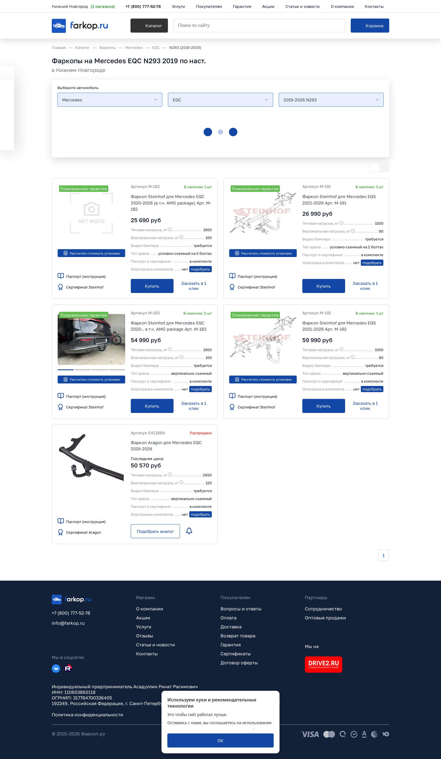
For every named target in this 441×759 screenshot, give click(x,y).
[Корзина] (370, 26)
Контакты (147, 653)
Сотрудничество (323, 609)
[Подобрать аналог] (155, 531)
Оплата (228, 618)
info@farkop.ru (68, 623)
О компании (149, 609)
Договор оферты (239, 662)
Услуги (143, 627)
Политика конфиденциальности (87, 714)
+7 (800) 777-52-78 (143, 6)
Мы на (312, 646)
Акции (143, 618)
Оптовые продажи (325, 618)
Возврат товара (237, 635)
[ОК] (220, 740)
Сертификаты (235, 653)
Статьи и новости (155, 644)
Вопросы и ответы (241, 609)
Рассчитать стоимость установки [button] (91, 253)
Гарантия (230, 644)
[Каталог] (149, 26)
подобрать (200, 269)
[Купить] (152, 286)
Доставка (231, 627)
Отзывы (144, 635)
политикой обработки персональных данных (210, 728)
